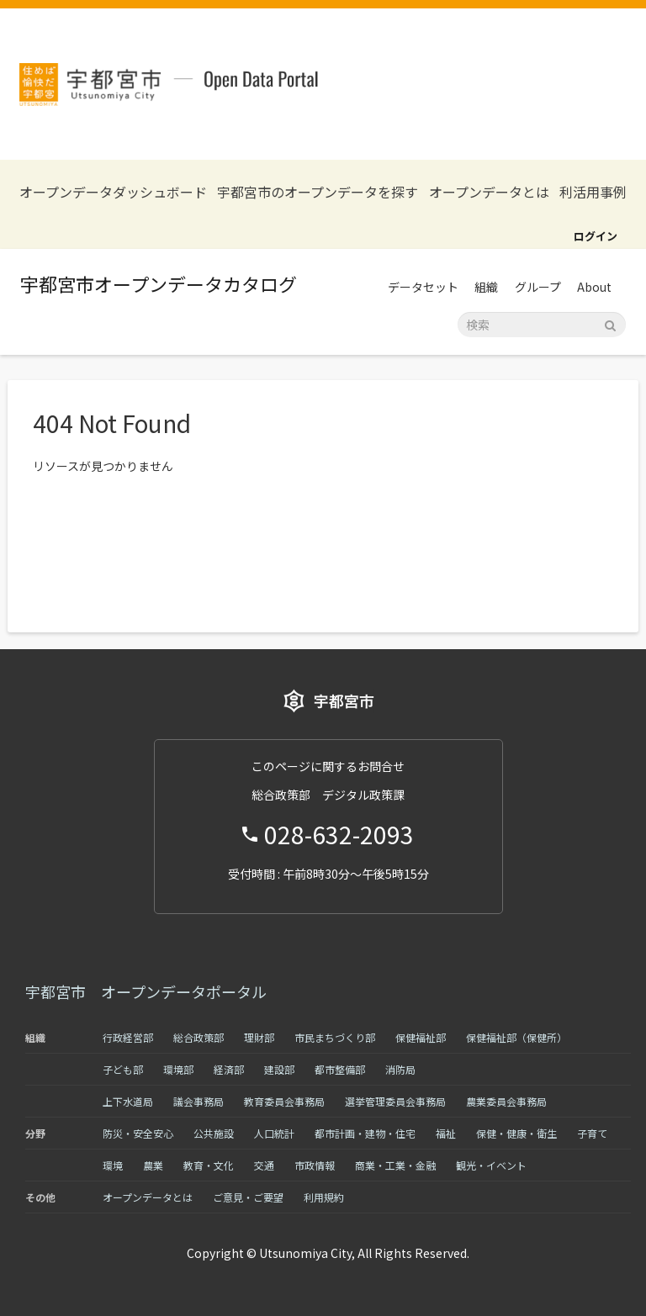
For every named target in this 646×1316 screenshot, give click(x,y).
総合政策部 (198, 1037)
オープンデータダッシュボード (113, 192)
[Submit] (610, 323)
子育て (592, 1133)
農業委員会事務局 (506, 1101)
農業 (153, 1165)
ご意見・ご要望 (248, 1197)
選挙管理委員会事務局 (395, 1101)
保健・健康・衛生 (516, 1133)
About (594, 286)
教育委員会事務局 (284, 1101)
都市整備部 (340, 1069)
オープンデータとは (489, 192)
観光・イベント (491, 1165)
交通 (264, 1165)
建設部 (279, 1069)
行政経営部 (128, 1037)
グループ (538, 286)
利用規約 (324, 1197)
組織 (486, 286)
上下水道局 (128, 1101)
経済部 (229, 1069)
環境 (113, 1165)
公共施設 (213, 1133)
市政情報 (314, 1165)
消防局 (400, 1069)
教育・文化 (208, 1165)
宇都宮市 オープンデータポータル (146, 991)
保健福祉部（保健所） (516, 1037)
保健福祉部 (420, 1037)
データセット (423, 286)
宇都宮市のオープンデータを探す (317, 192)
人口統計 (274, 1133)
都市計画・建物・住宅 (365, 1133)
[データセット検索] (542, 324)
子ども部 (123, 1069)
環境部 (178, 1069)
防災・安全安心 (138, 1133)
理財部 (259, 1037)
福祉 (446, 1133)
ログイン (595, 236)
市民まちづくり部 (334, 1037)
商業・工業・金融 (395, 1165)
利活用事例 (593, 192)
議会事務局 (198, 1101)
